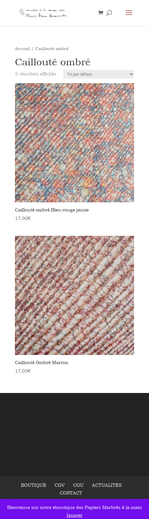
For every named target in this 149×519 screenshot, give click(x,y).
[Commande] (98, 74)
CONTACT (71, 493)
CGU (78, 485)
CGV (60, 485)
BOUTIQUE (33, 485)
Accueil (22, 48)
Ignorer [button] (74, 515)
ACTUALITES (106, 485)
